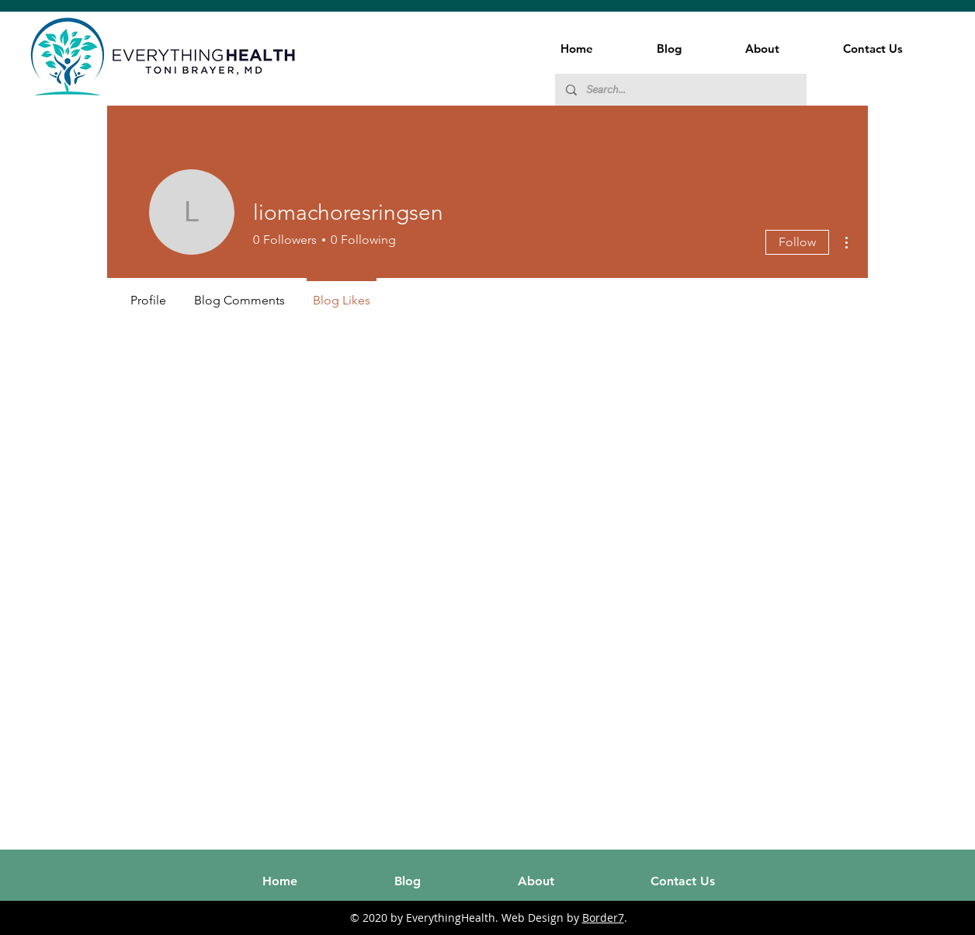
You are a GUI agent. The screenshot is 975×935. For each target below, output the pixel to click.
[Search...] (680, 90)
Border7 (603, 917)
